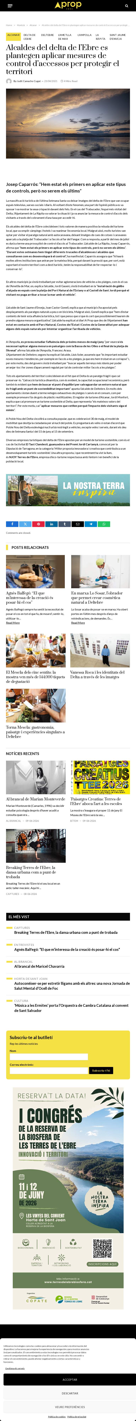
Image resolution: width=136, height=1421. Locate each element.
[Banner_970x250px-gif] (68, 490)
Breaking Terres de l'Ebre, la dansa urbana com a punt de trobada (31, 872)
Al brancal (13, 820)
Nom (13, 1050)
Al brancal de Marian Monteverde (35, 799)
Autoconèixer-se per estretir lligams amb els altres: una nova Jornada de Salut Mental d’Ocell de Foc (72, 986)
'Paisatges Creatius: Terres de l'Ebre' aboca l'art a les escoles (96, 801)
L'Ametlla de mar (65, 36)
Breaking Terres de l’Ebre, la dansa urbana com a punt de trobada (66, 932)
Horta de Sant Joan (30, 978)
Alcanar (13, 34)
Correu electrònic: (22, 1064)
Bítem (74, 820)
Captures (12, 893)
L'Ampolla (85, 34)
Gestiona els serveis (15, 1368)
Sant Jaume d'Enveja (118, 36)
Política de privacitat (76, 1416)
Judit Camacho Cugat (29, 81)
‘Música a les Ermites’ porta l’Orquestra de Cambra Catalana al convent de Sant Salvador (71, 1008)
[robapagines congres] (68, 1198)
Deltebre (47, 34)
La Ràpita (101, 36)
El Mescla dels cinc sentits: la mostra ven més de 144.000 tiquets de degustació (35, 677)
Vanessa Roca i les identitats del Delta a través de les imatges (97, 675)
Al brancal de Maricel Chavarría (39, 966)
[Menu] (10, 6)
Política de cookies (57, 1416)
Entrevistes (24, 944)
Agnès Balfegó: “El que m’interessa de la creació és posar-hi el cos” (29, 598)
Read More (13, 622)
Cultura (21, 1000)
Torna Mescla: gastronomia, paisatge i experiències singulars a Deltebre (35, 732)
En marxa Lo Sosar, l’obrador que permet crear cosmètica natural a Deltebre (97, 598)
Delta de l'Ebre (30, 36)
